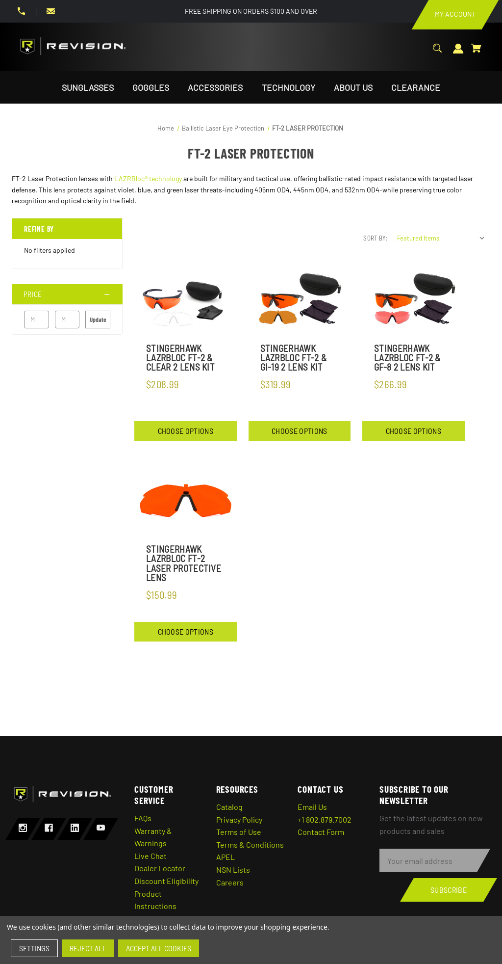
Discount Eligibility (166, 880)
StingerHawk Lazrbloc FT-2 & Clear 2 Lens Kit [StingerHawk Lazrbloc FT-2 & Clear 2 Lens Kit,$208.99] (180, 358)
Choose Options (185, 430)
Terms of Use (238, 831)
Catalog (229, 806)
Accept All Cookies (158, 948)
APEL (225, 856)
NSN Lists (233, 869)
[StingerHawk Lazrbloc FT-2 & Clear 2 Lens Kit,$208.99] (185, 299)
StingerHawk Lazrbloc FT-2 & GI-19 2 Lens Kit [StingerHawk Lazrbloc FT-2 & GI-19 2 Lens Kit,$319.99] (293, 358)
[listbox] (441, 238)
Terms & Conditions (250, 844)
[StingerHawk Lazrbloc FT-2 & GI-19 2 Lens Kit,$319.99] (300, 299)
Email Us (312, 806)
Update (98, 319)
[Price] (67, 294)
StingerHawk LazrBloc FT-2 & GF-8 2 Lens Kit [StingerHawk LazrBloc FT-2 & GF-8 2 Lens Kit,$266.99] (407, 358)
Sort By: (375, 238)
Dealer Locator (159, 868)
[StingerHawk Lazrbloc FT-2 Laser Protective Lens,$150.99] (185, 501)
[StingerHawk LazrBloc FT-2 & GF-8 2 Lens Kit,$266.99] (413, 299)
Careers (230, 882)
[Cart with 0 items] (476, 53)
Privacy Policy (239, 819)
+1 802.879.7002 (324, 819)
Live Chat (150, 855)
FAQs (142, 818)
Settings (34, 948)
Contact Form (321, 831)
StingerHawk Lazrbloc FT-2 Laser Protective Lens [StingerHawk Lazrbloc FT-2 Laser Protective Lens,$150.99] (183, 563)
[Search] (437, 53)
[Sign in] (458, 53)
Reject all (88, 948)
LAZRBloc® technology (148, 178)
